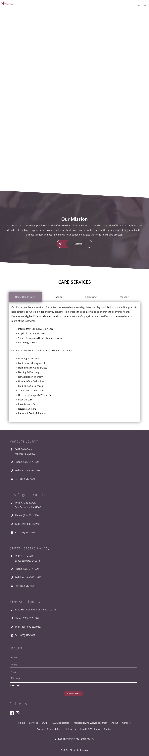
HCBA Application (60, 722)
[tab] (25, 297)
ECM (44, 722)
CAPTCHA (15, 685)
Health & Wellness (90, 728)
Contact (108, 728)
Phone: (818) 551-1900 (27, 515)
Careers (126, 722)
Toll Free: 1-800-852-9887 (28, 470)
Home (21, 722)
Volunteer (71, 728)
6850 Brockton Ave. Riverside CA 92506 (35, 609)
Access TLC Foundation (49, 728)
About (115, 722)
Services (33, 722)
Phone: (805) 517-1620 (27, 461)
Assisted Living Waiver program (90, 722)
